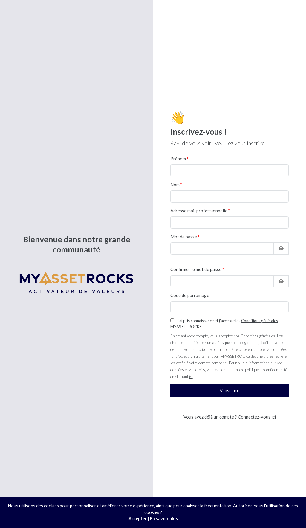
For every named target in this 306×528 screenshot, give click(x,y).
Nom (175, 184)
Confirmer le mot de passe (195, 269)
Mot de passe (183, 236)
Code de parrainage (189, 295)
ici (191, 376)
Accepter (137, 518)
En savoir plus (164, 518)
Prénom (178, 158)
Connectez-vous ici (257, 416)
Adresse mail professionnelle (198, 210)
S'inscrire (229, 390)
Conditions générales (259, 320)
